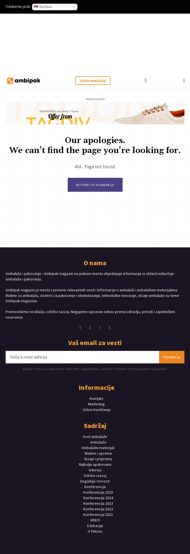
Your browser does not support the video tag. (47, 43)
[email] (82, 357)
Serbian (43, 7)
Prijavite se (171, 357)
